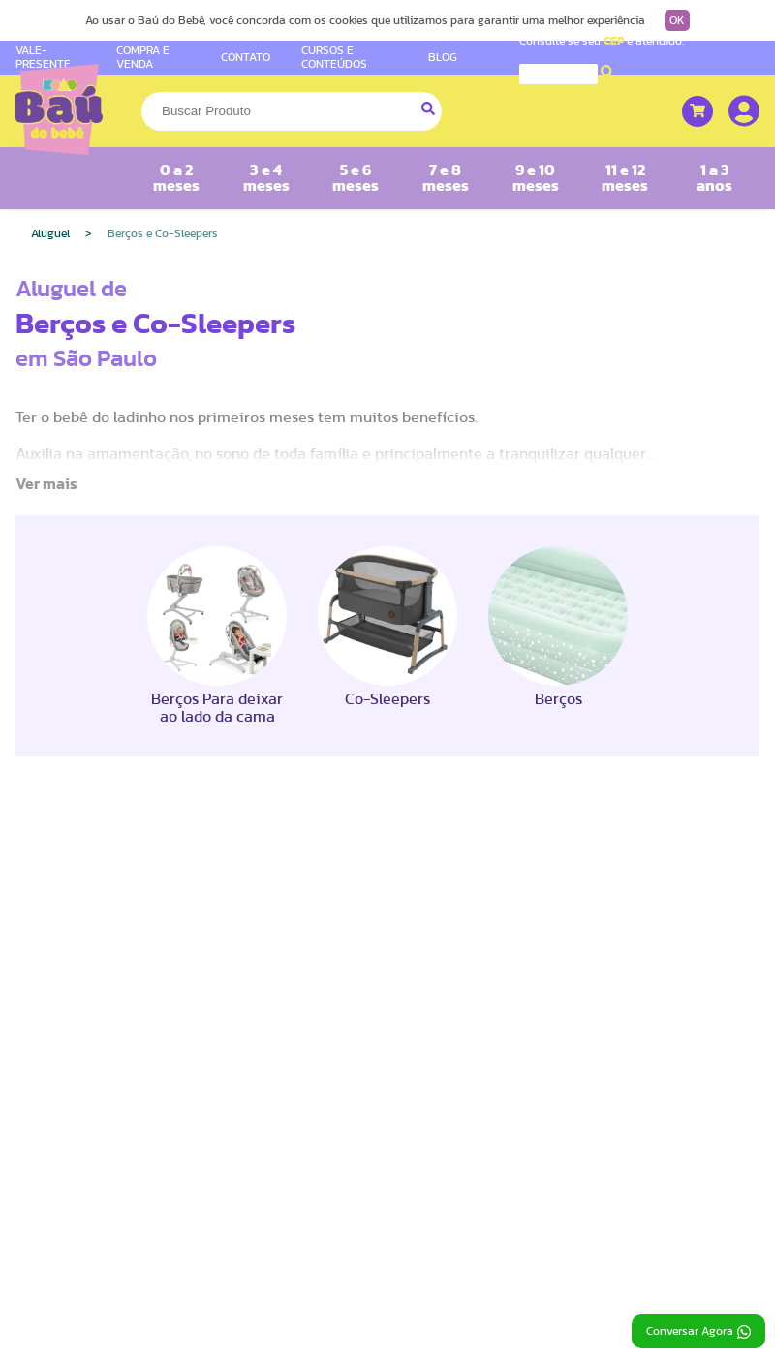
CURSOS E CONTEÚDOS (334, 57)
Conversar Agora (698, 1332)
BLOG (442, 57)
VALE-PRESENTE (43, 57)
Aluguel (50, 233)
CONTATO (245, 57)
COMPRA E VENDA (143, 57)
